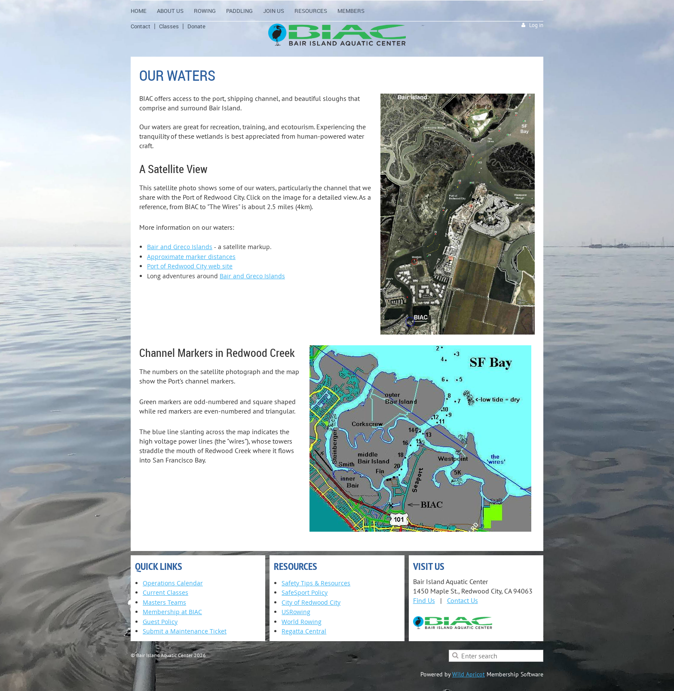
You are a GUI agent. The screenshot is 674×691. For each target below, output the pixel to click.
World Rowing (302, 622)
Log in (536, 25)
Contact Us (462, 600)
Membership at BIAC (172, 612)
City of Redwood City (311, 602)
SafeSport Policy (305, 592)
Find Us (424, 600)
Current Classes (165, 592)
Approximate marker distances (191, 257)
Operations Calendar (173, 583)
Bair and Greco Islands (179, 247)
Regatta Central (304, 631)
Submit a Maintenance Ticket (185, 631)
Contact (140, 26)
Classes (169, 26)
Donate (196, 26)
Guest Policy (160, 622)
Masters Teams (164, 602)
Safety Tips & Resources (316, 583)
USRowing (296, 612)
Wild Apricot (468, 674)
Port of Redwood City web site (190, 266)
